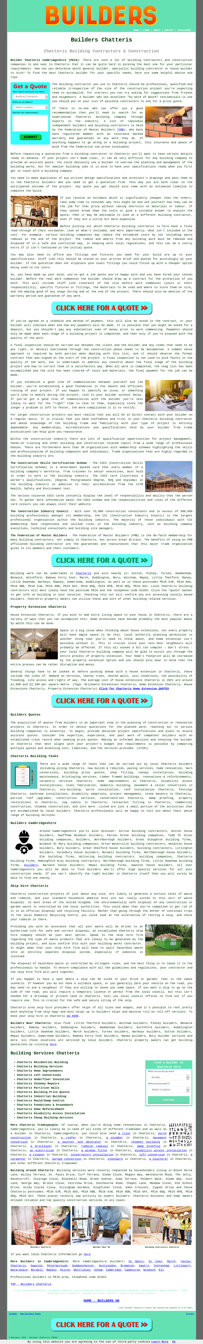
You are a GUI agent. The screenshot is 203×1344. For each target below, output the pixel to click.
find (66, 1023)
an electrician (42, 1150)
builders (83, 839)
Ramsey (51, 1270)
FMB (121, 129)
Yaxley (185, 1261)
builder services (171, 1036)
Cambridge (113, 1270)
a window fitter (94, 1150)
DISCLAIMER (184, 30)
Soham (98, 1270)
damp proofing (148, 1146)
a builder (18, 1133)
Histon (65, 1270)
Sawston (37, 1265)
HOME (136, 30)
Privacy (190, 1314)
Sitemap (13, 1314)
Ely (161, 1270)
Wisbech (149, 1270)
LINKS (146, 30)
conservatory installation (92, 1154)
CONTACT (169, 30)
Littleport (182, 1265)
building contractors (154, 848)
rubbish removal (94, 1146)
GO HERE (73, 1016)
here (53, 1044)
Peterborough (57, 1265)
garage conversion (66, 1159)
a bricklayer (41, 1146)
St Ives (155, 1261)
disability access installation (161, 1150)
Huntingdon (107, 1265)
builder (108, 873)
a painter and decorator (79, 1142)
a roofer (68, 1137)
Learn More (159, 1341)
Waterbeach (19, 1270)
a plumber (114, 1137)
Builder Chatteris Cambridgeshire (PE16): (46, 60)
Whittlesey (82, 1270)
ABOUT (157, 30)
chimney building (145, 1142)
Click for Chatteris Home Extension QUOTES (134, 688)
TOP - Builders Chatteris (31, 1284)
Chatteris (83, 573)
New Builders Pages (30, 1314)
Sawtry (144, 1265)
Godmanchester (83, 1265)
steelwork (115, 1159)
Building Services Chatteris (45, 1053)
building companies (155, 856)
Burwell (37, 1270)
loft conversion (152, 1154)
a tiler (124, 1133)
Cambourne (132, 1270)
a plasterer (158, 1159)
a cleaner (37, 1154)
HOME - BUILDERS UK (101, 1300)
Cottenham (161, 1265)
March (171, 1261)
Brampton (127, 1265)
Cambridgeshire (95, 1261)
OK (174, 1341)
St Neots (136, 1261)
